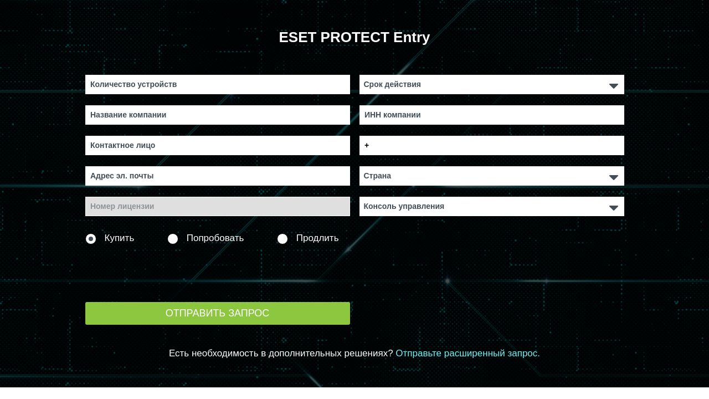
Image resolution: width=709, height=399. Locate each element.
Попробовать (205, 238)
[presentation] (169, 271)
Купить (110, 238)
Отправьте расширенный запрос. (467, 353)
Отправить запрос (218, 313)
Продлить (308, 238)
